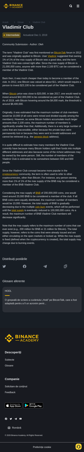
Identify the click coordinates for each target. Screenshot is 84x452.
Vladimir (52, 56)
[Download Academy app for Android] (33, 406)
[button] (78, 6)
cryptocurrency (10, 174)
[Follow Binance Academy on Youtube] (20, 419)
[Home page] (13, 6)
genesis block (41, 136)
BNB (38, 193)
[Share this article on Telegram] (45, 266)
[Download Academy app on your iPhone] (13, 406)
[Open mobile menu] (78, 6)
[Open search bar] (70, 6)
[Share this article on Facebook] (24, 266)
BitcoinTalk (60, 52)
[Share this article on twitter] (4, 266)
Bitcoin (13, 93)
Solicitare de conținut (16, 386)
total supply (17, 210)
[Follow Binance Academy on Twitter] (11, 419)
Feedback (10, 392)
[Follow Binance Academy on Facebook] (6, 419)
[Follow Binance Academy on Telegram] (15, 419)
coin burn (40, 207)
